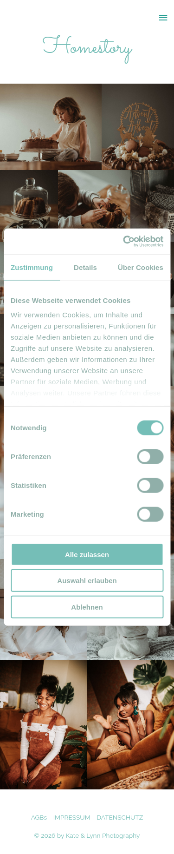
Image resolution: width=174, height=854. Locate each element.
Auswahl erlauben (86, 581)
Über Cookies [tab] (140, 267)
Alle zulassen (87, 554)
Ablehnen (87, 607)
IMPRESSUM (71, 817)
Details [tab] (85, 267)
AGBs (39, 817)
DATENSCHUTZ (120, 817)
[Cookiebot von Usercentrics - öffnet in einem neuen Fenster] (123, 242)
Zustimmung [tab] (32, 267)
